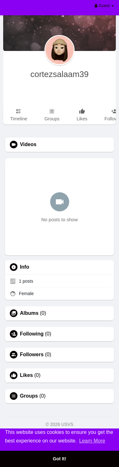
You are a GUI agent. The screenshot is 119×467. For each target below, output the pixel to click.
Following (32, 333)
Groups (29, 396)
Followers (32, 354)
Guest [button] (104, 5)
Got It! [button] (59, 458)
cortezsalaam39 (59, 74)
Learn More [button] (92, 440)
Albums (29, 313)
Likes (26, 375)
